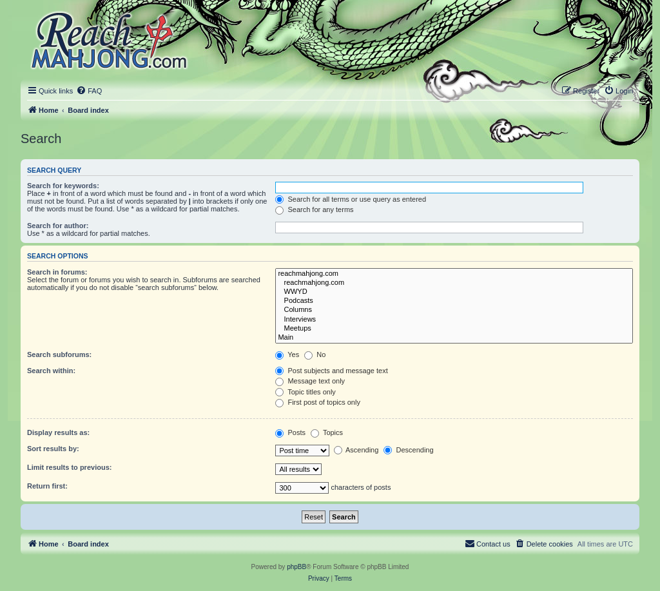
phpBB (296, 566)
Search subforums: (59, 354)
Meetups (454, 328)
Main (454, 337)
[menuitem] (89, 91)
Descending (408, 450)
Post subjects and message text (331, 370)
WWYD (454, 291)
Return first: (47, 486)
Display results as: (58, 432)
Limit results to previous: (69, 467)
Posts (290, 432)
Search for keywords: (63, 185)
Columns (454, 310)
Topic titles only (305, 392)
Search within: (51, 370)
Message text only (310, 381)
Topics (327, 432)
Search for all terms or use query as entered (350, 199)
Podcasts (454, 300)
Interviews (454, 319)
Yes (287, 354)
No (314, 354)
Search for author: (57, 225)
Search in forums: (57, 272)
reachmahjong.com (454, 273)
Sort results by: (53, 448)
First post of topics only (317, 402)
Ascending (356, 450)
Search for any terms (314, 209)
